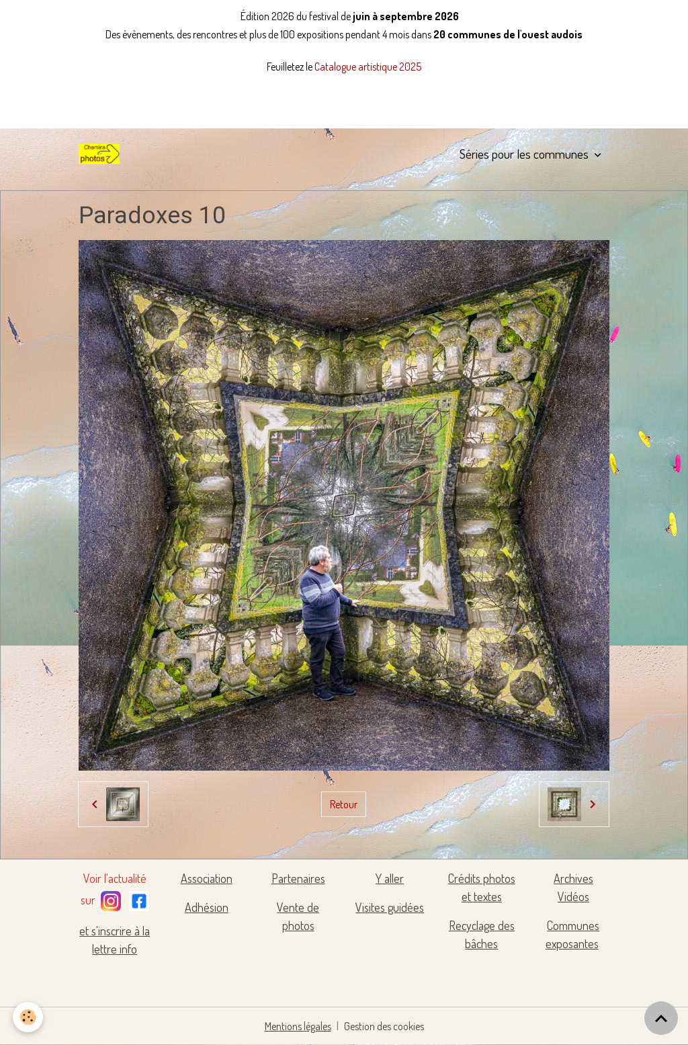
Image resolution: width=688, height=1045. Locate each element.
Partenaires (298, 878)
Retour (343, 804)
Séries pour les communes (525, 153)
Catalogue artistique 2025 (367, 66)
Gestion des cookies (384, 1026)
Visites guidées (389, 907)
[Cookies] (28, 1017)
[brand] (101, 154)
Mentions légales (298, 1026)
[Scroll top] (661, 1018)
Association (206, 878)
